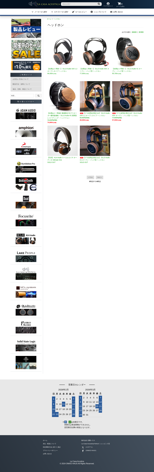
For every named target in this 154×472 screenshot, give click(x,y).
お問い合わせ (116, 11)
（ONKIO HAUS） (89, 450)
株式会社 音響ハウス (88, 440)
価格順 (134, 32)
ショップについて (98, 11)
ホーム (49, 19)
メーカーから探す (39, 11)
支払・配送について (50, 444)
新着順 (141, 32)
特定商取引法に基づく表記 (52, 447)
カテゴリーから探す (59, 11)
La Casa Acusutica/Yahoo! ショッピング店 (96, 444)
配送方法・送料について (21, 84)
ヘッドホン (57, 19)
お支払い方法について (21, 79)
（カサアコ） (87, 447)
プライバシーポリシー (51, 450)
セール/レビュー (79, 11)
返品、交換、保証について (22, 89)
